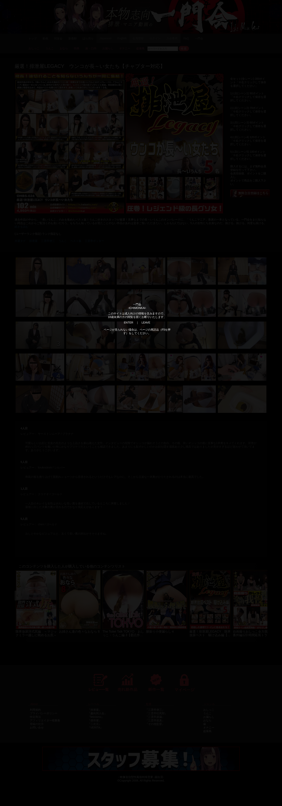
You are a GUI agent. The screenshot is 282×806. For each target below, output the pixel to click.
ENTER (128, 322)
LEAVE (146, 322)
